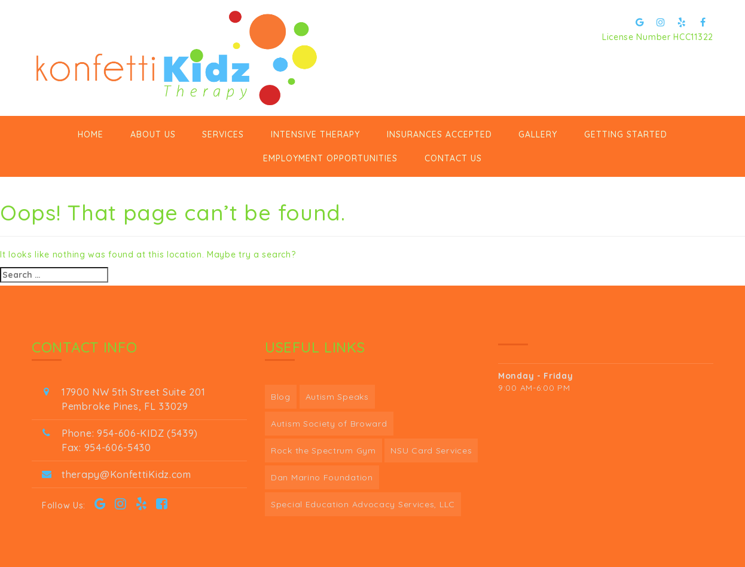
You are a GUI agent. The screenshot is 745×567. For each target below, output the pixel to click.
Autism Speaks (337, 396)
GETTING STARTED (625, 134)
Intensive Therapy (315, 134)
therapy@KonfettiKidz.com (126, 474)
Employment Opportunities (330, 158)
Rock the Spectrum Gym (323, 450)
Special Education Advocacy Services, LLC (363, 504)
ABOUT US (153, 134)
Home (90, 134)
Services (223, 134)
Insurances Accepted (439, 134)
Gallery (537, 134)
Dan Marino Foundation (322, 477)
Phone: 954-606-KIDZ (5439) (130, 433)
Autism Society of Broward (329, 423)
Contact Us (453, 158)
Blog (281, 396)
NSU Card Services (431, 450)
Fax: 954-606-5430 (106, 447)
